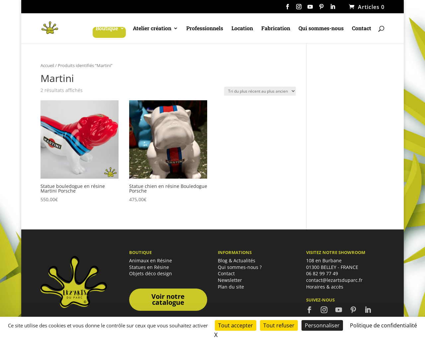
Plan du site (231, 287)
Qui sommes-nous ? (240, 267)
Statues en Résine (149, 267)
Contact (361, 29)
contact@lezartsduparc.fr (334, 280)
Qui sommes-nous (321, 29)
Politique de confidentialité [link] (383, 325)
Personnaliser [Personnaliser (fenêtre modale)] (322, 325)
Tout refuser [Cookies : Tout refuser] (279, 325)
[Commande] (260, 91)
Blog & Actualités (236, 260)
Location (242, 29)
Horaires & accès (324, 287)
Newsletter (230, 280)
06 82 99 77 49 (322, 273)
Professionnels (204, 29)
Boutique (107, 29)
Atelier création (152, 29)
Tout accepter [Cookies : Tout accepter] (235, 325)
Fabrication (275, 29)
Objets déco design (150, 273)
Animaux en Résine (150, 260)
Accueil (47, 65)
